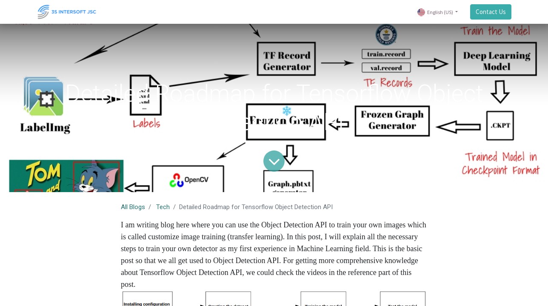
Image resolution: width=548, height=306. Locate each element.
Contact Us (489, 12)
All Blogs (133, 207)
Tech (163, 207)
